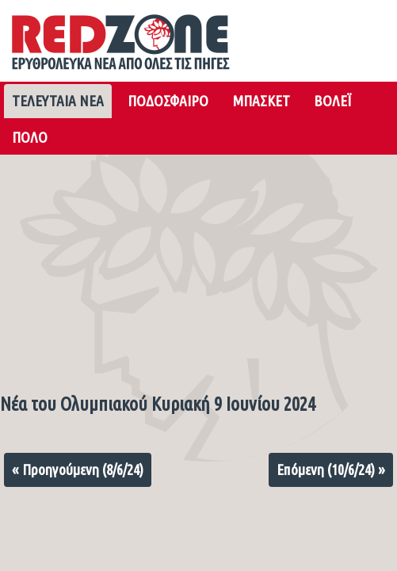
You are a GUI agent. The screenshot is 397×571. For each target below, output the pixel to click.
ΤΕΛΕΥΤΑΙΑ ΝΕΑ (58, 100)
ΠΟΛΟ (30, 137)
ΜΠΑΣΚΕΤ (261, 100)
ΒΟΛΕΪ (332, 100)
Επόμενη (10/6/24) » (331, 469)
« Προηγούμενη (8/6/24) (77, 469)
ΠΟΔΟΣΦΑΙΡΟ (168, 100)
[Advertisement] (198, 270)
